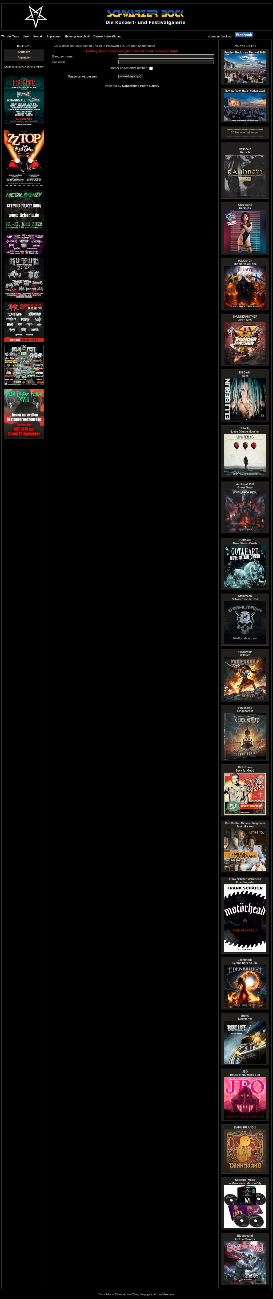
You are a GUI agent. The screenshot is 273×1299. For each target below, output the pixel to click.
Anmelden (24, 57)
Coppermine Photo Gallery (140, 85)
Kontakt (38, 36)
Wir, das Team (10, 36)
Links (26, 36)
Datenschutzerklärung (107, 36)
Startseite (24, 52)
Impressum (54, 36)
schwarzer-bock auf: (231, 36)
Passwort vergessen (82, 76)
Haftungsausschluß (77, 36)
